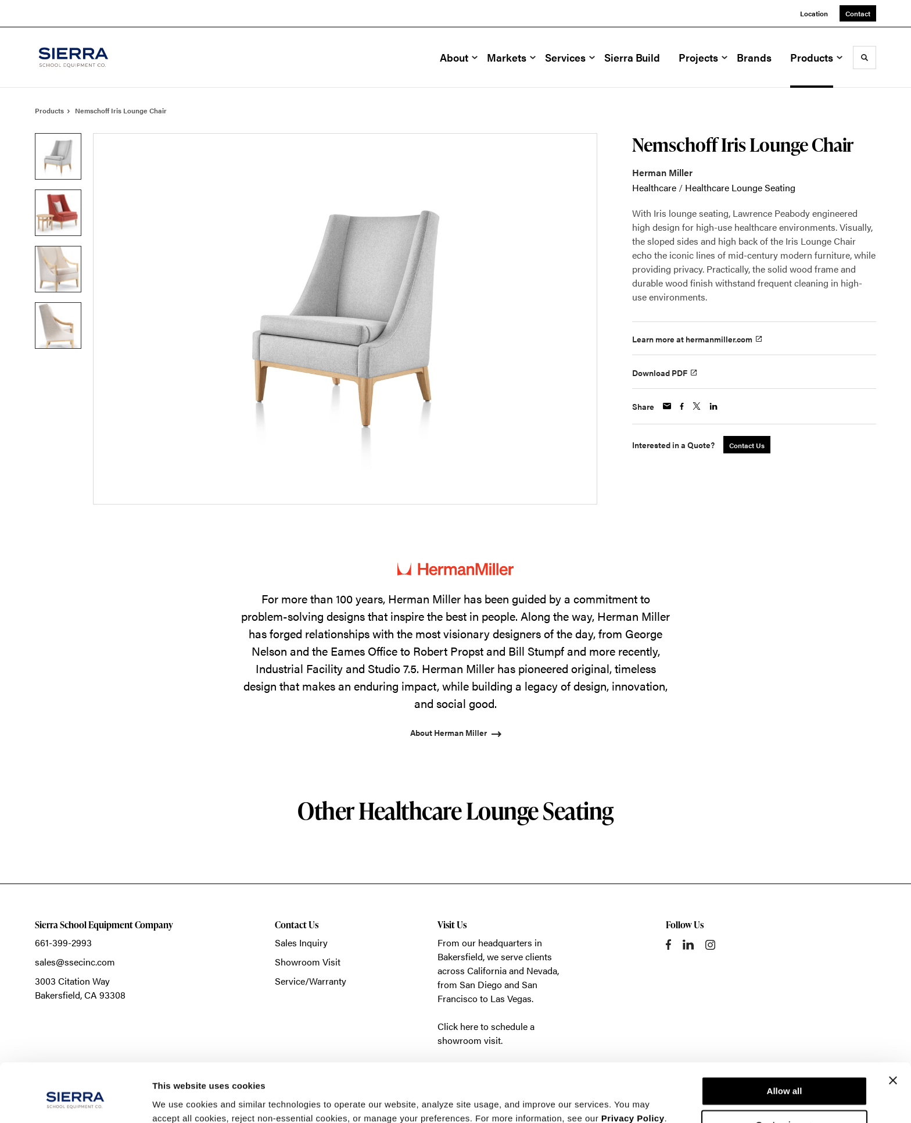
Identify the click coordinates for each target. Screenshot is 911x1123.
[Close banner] (893, 1030)
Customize (785, 1074)
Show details (179, 1100)
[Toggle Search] (864, 57)
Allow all (784, 1041)
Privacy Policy (633, 1068)
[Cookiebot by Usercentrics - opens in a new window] (75, 1100)
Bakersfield (460, 956)
